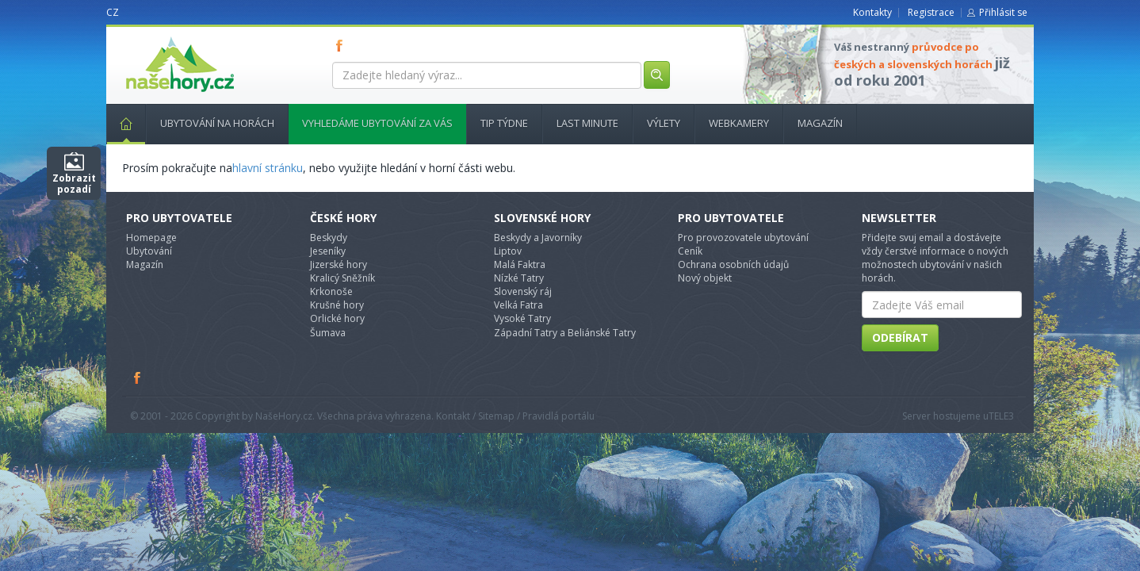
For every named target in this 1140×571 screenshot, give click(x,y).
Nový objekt (705, 278)
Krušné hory (337, 305)
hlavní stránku (267, 167)
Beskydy (328, 237)
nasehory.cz (151, 37)
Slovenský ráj (523, 291)
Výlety (663, 123)
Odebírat (900, 337)
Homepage (151, 237)
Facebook (138, 377)
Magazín (820, 123)
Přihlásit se (1003, 12)
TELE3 (1001, 416)
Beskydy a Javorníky (538, 237)
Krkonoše (331, 291)
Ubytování (149, 251)
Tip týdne (504, 123)
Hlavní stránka (119, 123)
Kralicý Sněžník (342, 278)
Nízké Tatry (519, 278)
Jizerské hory (338, 264)
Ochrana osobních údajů (733, 264)
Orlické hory (337, 318)
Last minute (587, 123)
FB (342, 45)
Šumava (328, 332)
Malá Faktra (519, 264)
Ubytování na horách (217, 123)
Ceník (690, 251)
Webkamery (739, 123)
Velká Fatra (518, 305)
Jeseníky (328, 251)
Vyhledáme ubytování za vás (377, 123)
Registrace (931, 12)
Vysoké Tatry (522, 318)
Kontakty (872, 12)
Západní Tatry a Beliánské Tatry (565, 332)
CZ (112, 12)
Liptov (508, 251)
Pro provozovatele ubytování (743, 237)
